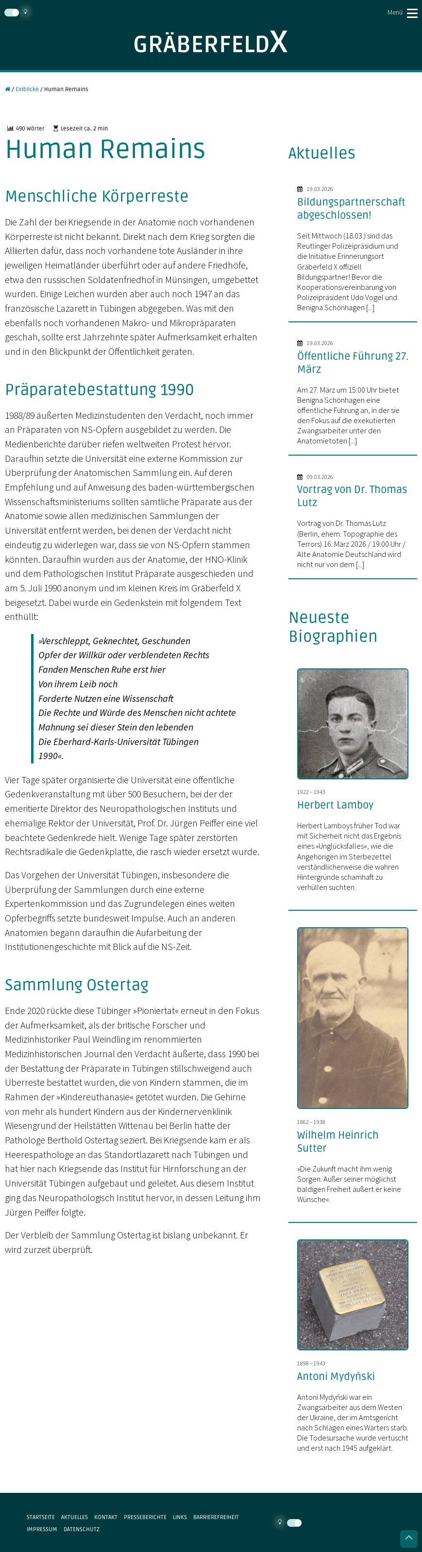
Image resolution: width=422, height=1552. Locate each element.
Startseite (41, 1517)
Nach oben (409, 1539)
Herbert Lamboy (335, 805)
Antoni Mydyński (336, 1376)
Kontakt (106, 1517)
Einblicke (27, 89)
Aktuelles (74, 1517)
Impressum (42, 1529)
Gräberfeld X (211, 41)
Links (180, 1517)
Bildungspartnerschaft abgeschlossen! (351, 209)
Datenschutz (82, 1529)
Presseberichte (145, 1517)
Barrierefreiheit (216, 1517)
